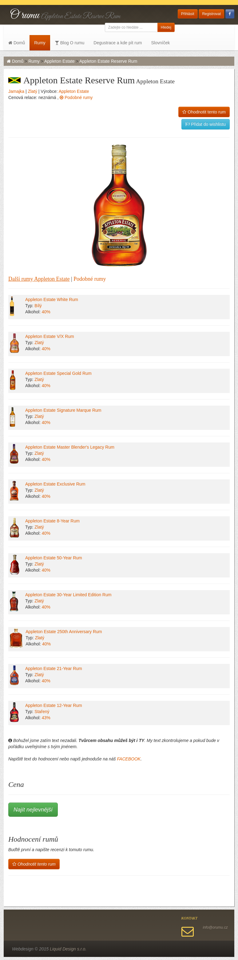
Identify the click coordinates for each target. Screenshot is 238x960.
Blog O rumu (69, 42)
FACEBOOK (129, 758)
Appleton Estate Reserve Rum (108, 61)
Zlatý (32, 91)
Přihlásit (187, 14)
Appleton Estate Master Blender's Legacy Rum (69, 447)
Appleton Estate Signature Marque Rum (63, 410)
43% (46, 717)
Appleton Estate (59, 61)
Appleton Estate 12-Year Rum (53, 705)
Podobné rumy (76, 97)
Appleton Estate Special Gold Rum (58, 373)
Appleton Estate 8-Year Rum (52, 520)
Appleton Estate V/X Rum (49, 336)
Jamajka (16, 91)
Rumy (40, 42)
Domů (16, 42)
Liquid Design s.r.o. (68, 948)
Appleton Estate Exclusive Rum (55, 484)
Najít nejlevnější (33, 810)
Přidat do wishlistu (205, 124)
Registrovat (211, 14)
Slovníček (160, 42)
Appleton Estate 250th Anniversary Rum (64, 631)
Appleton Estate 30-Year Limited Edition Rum (68, 594)
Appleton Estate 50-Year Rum (53, 557)
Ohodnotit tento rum (204, 111)
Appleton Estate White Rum (51, 299)
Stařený (41, 711)
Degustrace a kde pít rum (117, 42)
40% (46, 311)
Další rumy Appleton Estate (38, 279)
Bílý (38, 305)
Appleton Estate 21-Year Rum (53, 668)
